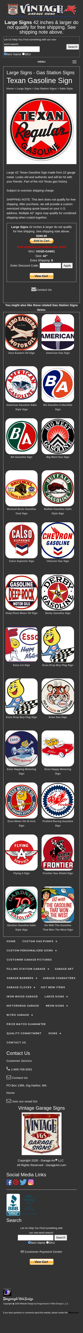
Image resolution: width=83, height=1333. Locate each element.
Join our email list (21, 1101)
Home (10, 1092)
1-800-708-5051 (19, 1069)
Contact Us (41, 289)
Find (25, 39)
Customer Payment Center (41, 1251)
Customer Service (19, 1060)
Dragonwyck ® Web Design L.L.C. (53, 1304)
